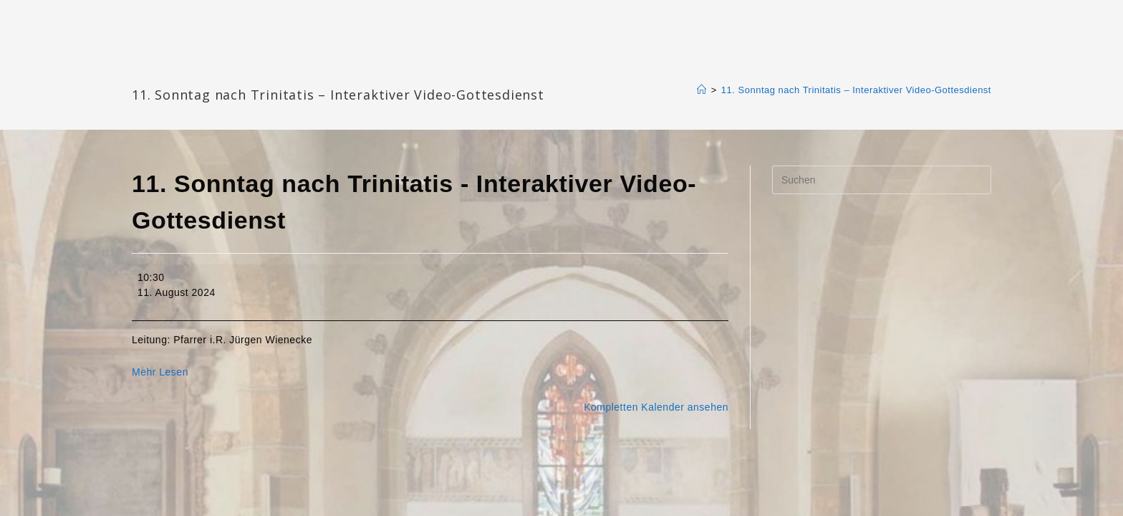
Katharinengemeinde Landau (254, 71)
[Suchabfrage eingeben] (881, 180)
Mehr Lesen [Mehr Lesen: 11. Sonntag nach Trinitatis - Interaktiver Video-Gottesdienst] (160, 372)
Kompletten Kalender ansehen (656, 407)
